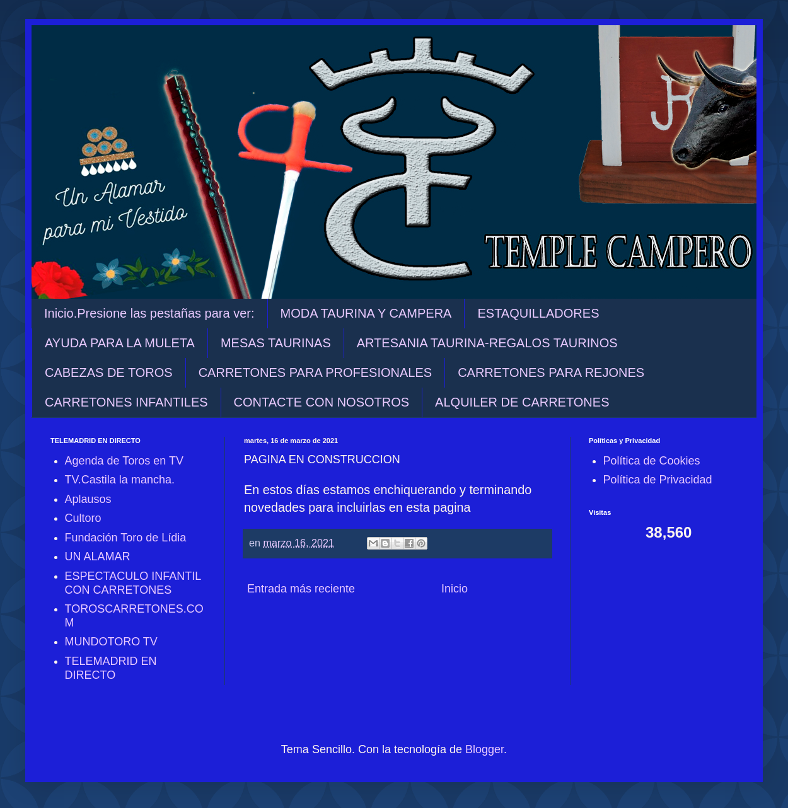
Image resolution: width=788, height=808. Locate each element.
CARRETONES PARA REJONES (551, 372)
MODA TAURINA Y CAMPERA (366, 313)
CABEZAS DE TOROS (109, 372)
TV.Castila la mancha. (120, 479)
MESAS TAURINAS (276, 343)
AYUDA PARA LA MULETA (120, 343)
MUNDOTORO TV (111, 641)
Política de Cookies (651, 460)
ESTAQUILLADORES (538, 313)
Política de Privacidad (657, 479)
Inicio (454, 588)
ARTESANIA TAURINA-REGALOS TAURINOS (487, 343)
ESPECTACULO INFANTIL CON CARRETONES (133, 583)
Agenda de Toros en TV (124, 460)
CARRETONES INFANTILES (126, 402)
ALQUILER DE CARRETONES (522, 402)
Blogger (484, 749)
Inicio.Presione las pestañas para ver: (149, 313)
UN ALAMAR (97, 556)
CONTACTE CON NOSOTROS (322, 402)
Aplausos (88, 499)
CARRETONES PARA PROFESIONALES (315, 372)
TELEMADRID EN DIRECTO (111, 668)
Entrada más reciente (301, 588)
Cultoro (83, 518)
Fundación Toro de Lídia (126, 537)
